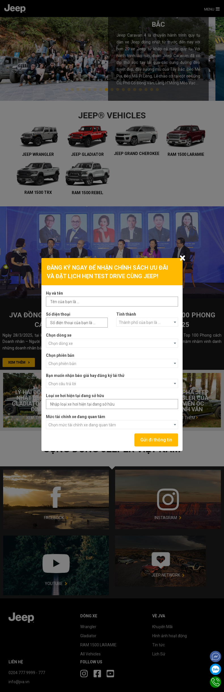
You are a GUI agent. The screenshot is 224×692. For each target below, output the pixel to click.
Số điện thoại (58, 314)
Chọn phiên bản (60, 355)
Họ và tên (54, 293)
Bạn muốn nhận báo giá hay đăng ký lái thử (85, 375)
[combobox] (147, 322)
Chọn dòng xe (58, 335)
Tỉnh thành (126, 314)
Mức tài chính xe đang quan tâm (75, 416)
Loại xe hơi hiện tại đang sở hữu (75, 395)
